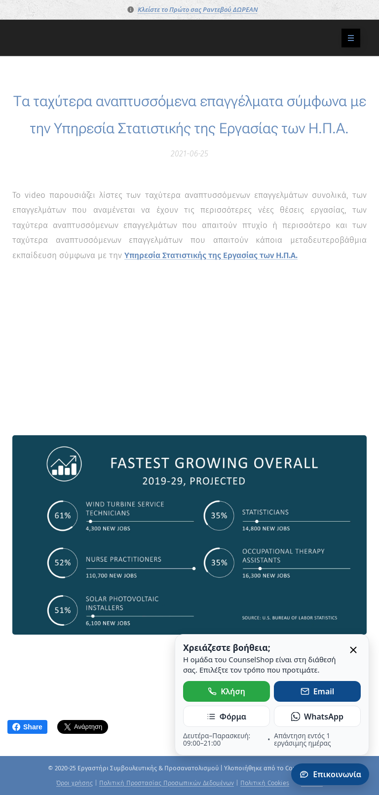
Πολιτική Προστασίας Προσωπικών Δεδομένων (166, 783)
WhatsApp (317, 716)
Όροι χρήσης (74, 783)
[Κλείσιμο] (353, 651)
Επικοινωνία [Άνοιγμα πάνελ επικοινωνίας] (330, 774)
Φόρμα (226, 716)
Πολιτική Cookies (264, 783)
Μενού (347, 38)
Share (27, 727)
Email (318, 691)
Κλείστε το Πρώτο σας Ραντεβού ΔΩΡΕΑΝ (198, 9)
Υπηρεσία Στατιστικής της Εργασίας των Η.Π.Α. (211, 255)
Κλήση (226, 691)
